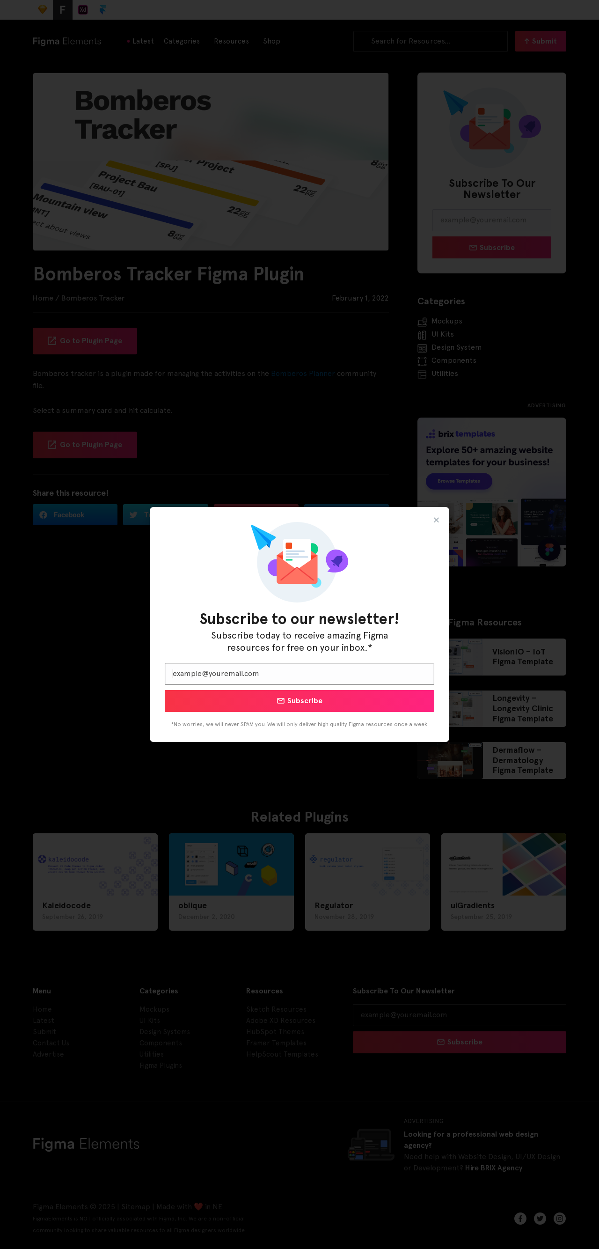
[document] (299, 624)
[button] (436, 519)
